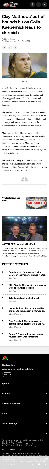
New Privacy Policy (8, 446)
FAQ (41, 440)
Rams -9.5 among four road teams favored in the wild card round (26, 335)
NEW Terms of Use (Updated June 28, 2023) (17, 444)
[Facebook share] (4, 47)
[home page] (10, 4)
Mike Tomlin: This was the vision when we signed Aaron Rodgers (28, 286)
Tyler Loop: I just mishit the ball (24, 298)
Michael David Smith (16, 314)
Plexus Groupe (9, 39)
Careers (22, 440)
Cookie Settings (31, 446)
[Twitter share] (10, 47)
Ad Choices (6, 440)
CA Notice (20, 446)
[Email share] (15, 47)
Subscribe (7, 374)
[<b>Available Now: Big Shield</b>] (36, 203)
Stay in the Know (9, 365)
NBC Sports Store (8, 442)
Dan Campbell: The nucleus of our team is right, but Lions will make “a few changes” (26, 322)
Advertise (14, 440)
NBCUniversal (16, 450)
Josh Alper (12, 278)
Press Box (19, 442)
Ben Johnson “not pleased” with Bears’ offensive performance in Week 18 (27, 273)
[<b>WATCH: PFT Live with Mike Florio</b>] (24, 228)
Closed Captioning (32, 440)
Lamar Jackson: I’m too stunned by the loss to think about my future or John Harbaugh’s (26, 309)
